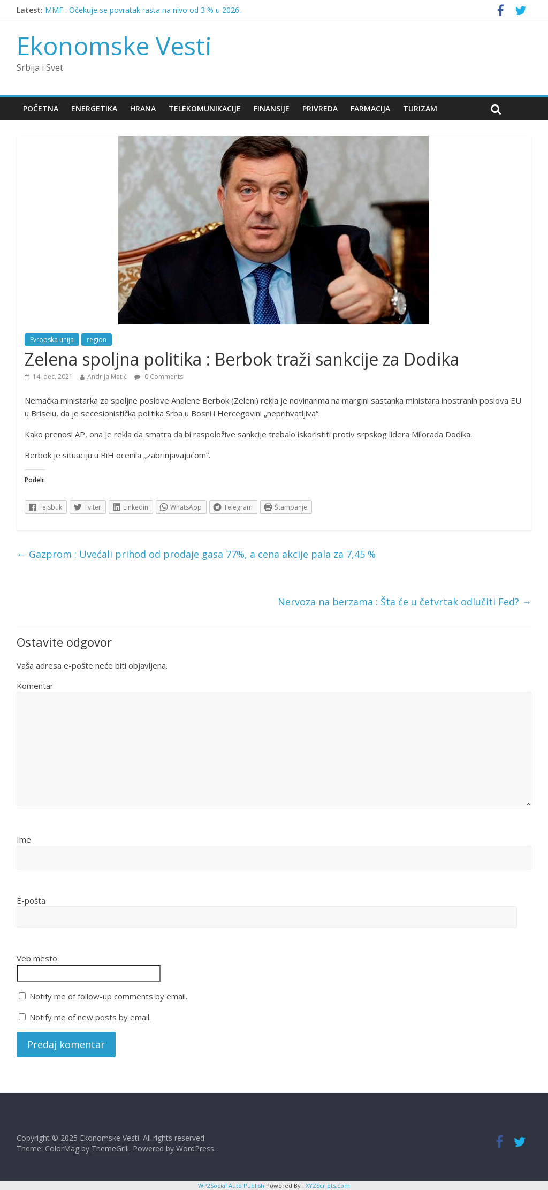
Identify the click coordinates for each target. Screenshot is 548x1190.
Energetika (94, 108)
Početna (40, 108)
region (96, 339)
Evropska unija (52, 339)
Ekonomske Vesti (114, 45)
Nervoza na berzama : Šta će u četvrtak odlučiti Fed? (404, 601)
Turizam (420, 108)
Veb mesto (37, 958)
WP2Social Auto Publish (231, 1185)
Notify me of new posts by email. (90, 1017)
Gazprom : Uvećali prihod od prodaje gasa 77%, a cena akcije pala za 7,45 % (196, 554)
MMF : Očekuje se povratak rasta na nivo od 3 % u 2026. (143, 10)
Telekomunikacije (205, 108)
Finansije (272, 108)
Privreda (320, 108)
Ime (24, 839)
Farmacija (370, 108)
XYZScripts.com (328, 1185)
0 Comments (158, 376)
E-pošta (31, 900)
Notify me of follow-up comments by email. (108, 996)
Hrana (143, 108)
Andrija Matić (107, 376)
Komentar (35, 685)
